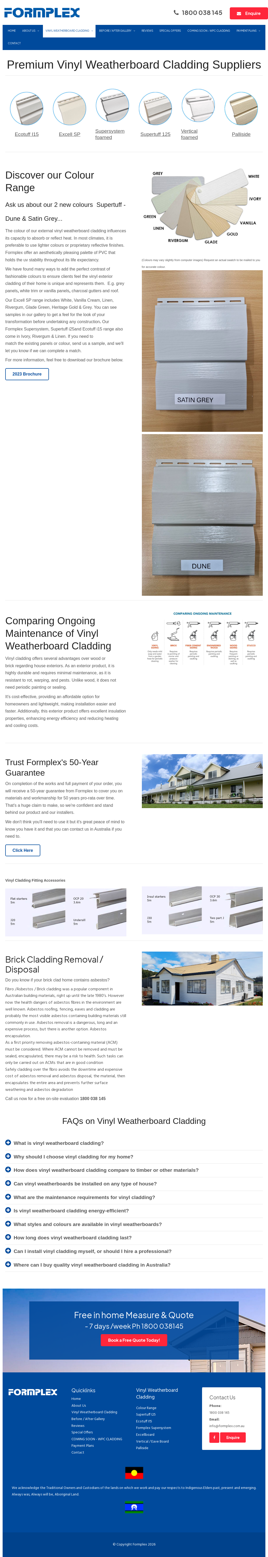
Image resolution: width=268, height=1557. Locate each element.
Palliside (241, 134)
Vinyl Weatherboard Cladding (67, 30)
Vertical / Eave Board (152, 1441)
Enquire (253, 13)
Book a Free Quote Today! (134, 1340)
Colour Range (146, 1408)
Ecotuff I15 (26, 134)
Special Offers (170, 30)
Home (12, 30)
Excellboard (145, 1435)
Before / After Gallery (115, 30)
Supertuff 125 (155, 134)
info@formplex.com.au (231, 1422)
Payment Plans (246, 30)
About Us (28, 30)
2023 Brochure (27, 374)
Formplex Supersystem (153, 1428)
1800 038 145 (202, 12)
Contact (14, 43)
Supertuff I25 (146, 1414)
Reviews (147, 30)
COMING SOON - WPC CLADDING (208, 30)
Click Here (23, 850)
